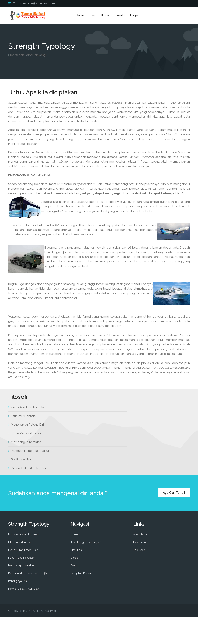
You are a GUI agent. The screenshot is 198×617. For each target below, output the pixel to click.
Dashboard (140, 542)
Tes (92, 15)
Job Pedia (139, 550)
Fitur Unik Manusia (23, 416)
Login (134, 15)
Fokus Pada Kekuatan (26, 433)
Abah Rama (140, 534)
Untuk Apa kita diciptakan (28, 407)
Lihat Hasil (77, 550)
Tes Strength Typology (85, 542)
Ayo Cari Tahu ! (174, 493)
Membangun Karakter (26, 442)
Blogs (105, 15)
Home (80, 15)
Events (119, 15)
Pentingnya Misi (21, 459)
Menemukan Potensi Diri (27, 424)
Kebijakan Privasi (81, 573)
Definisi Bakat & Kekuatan (28, 468)
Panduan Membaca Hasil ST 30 (32, 451)
